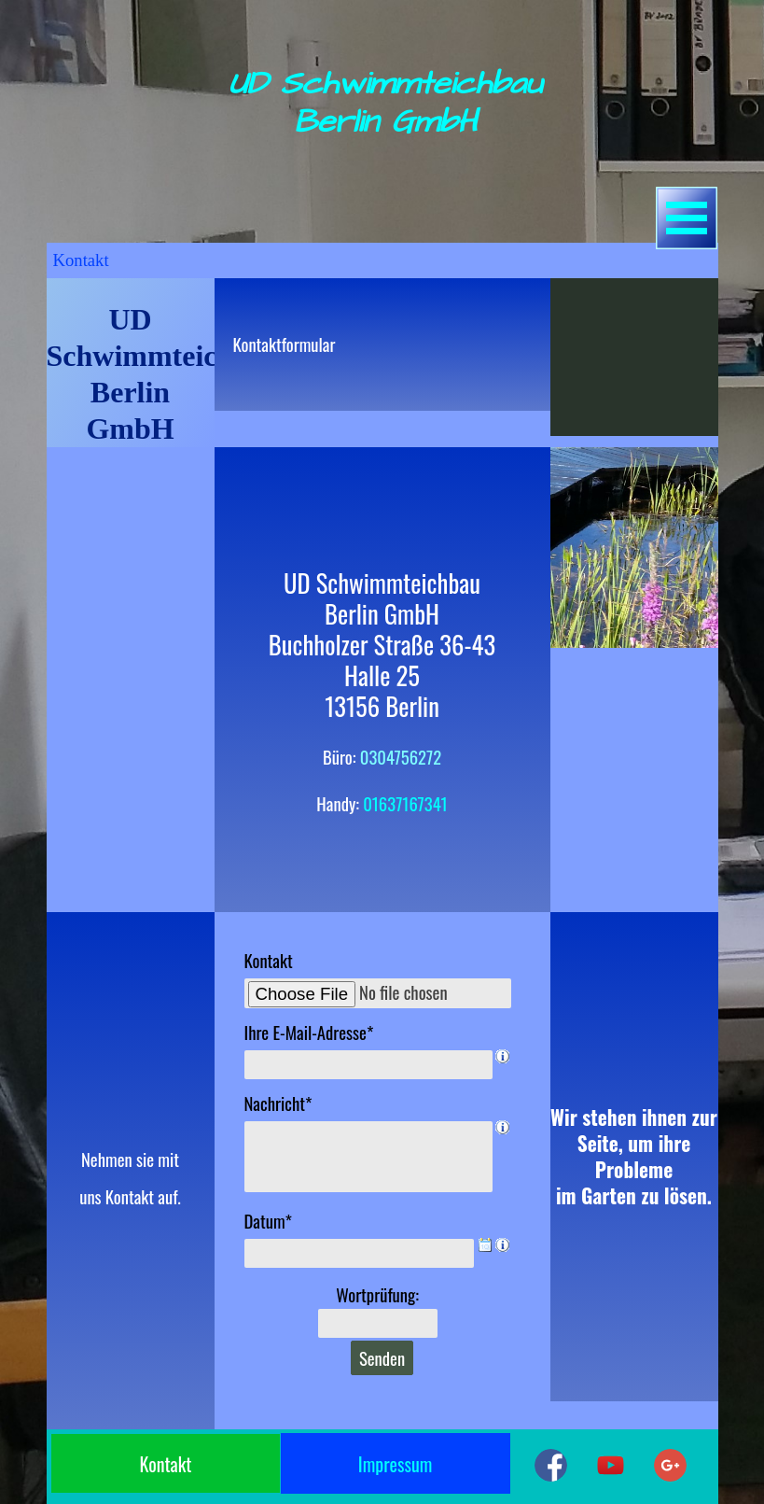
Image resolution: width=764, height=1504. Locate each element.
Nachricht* (278, 1103)
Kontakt (268, 960)
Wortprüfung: (377, 1294)
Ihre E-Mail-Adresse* (309, 1032)
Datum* (268, 1220)
